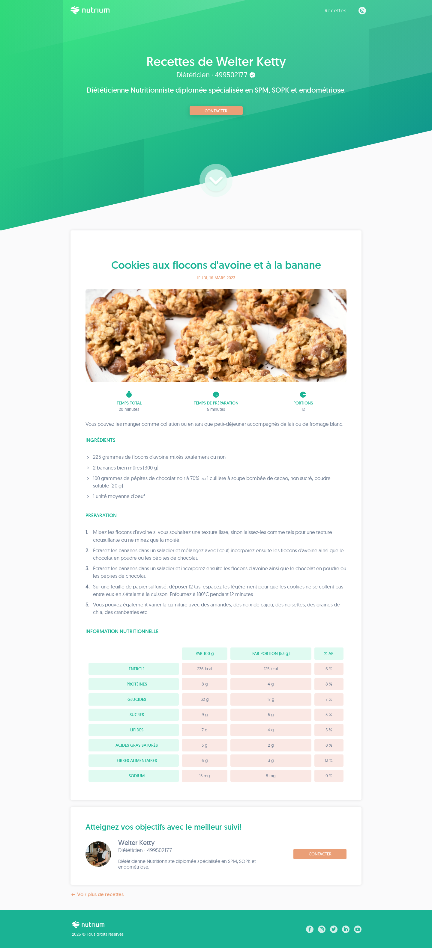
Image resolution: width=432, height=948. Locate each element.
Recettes (335, 10)
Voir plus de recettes (97, 894)
